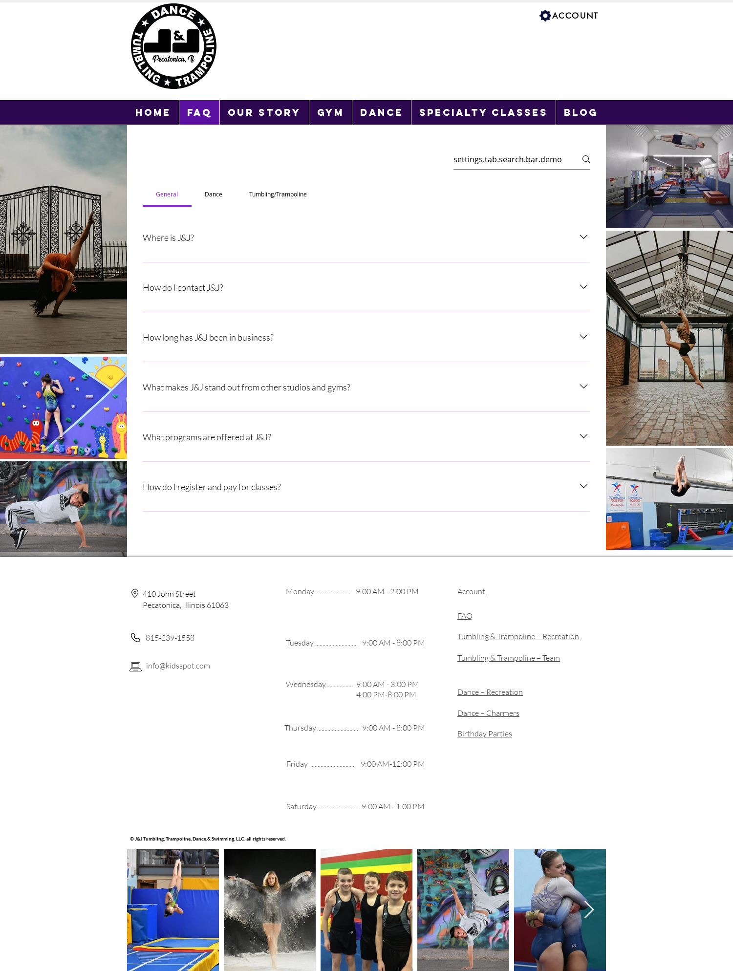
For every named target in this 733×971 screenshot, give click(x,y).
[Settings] (545, 15)
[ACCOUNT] (576, 15)
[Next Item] (589, 910)
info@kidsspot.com (178, 665)
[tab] (167, 194)
